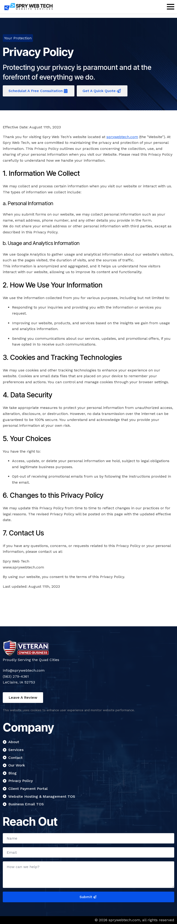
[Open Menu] (170, 6)
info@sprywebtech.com (23, 670)
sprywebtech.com (122, 137)
